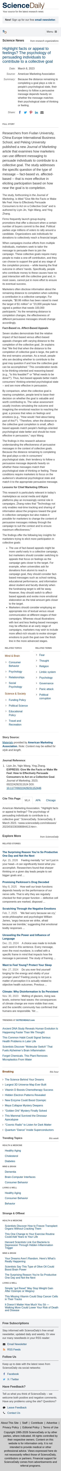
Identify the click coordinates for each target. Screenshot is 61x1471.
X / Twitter (13, 1379)
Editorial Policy (31, 1427)
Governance (46, 683)
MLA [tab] (27, 800)
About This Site (10, 1422)
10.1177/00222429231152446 (24, 788)
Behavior (10, 1203)
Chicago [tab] (51, 800)
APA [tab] (38, 800)
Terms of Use (50, 1427)
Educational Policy (15, 713)
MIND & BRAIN (9, 1166)
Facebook (13, 1374)
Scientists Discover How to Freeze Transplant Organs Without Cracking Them (31, 1227)
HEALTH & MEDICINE (12, 1145)
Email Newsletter (17, 1344)
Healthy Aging (13, 1150)
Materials (7, 742)
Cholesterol (11, 1156)
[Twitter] (25, 112)
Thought (44, 660)
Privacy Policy (11, 1427)
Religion (44, 666)
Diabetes (10, 1161)
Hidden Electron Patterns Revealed (25, 1095)
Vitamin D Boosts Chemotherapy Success (29, 1089)
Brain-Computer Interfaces (20, 1177)
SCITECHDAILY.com (25, 1020)
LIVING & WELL (9, 1188)
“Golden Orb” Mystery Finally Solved (26, 1110)
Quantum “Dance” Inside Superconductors (29, 1130)
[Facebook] (20, 112)
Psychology (15, 671)
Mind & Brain (12, 655)
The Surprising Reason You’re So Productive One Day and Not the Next (30, 1276)
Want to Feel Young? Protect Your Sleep (27, 965)
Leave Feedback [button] (17, 1407)
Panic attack (46, 689)
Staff (24, 1422)
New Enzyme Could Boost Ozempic (25, 1100)
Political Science (18, 705)
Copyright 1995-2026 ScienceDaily (24, 1432)
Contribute (37, 1422)
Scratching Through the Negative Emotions (29, 908)
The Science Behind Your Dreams (24, 1079)
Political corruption (45, 696)
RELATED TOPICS (13, 648)
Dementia (10, 1171)
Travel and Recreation (15, 722)
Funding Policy (17, 700)
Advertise (51, 1422)
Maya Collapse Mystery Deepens (24, 1105)
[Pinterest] (31, 112)
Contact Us (13, 1413)
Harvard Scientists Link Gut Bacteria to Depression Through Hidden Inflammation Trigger (29, 1245)
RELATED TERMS (43, 648)
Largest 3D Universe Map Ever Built (25, 1084)
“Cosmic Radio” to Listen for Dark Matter (28, 1124)
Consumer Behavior (15, 664)
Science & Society (15, 693)
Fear (42, 655)
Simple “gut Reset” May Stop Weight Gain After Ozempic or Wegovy (29, 1290)
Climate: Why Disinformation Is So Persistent (30, 991)
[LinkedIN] (36, 112)
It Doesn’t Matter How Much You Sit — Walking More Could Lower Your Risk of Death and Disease (31, 1307)
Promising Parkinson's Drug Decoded (25, 882)
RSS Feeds (14, 1349)
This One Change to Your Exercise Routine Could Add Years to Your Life (29, 1235)
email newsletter (45, 19)
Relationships (16, 677)
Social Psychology (15, 685)
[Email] (42, 112)
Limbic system (47, 672)
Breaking (8, 1071)
